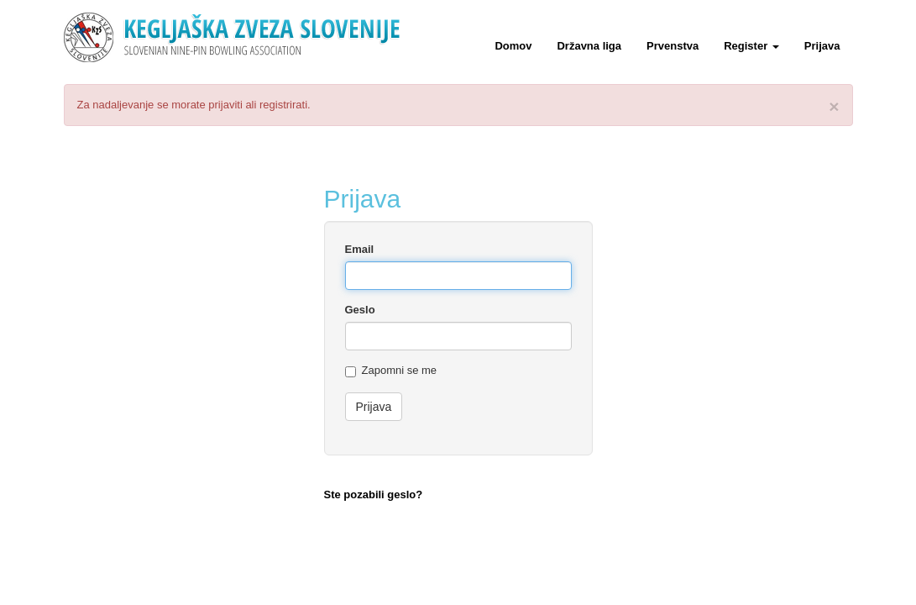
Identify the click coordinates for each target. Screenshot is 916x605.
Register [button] (751, 45)
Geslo (360, 309)
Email (359, 249)
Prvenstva (672, 45)
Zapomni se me (391, 370)
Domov (513, 45)
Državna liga (589, 45)
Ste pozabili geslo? (373, 494)
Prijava (822, 45)
